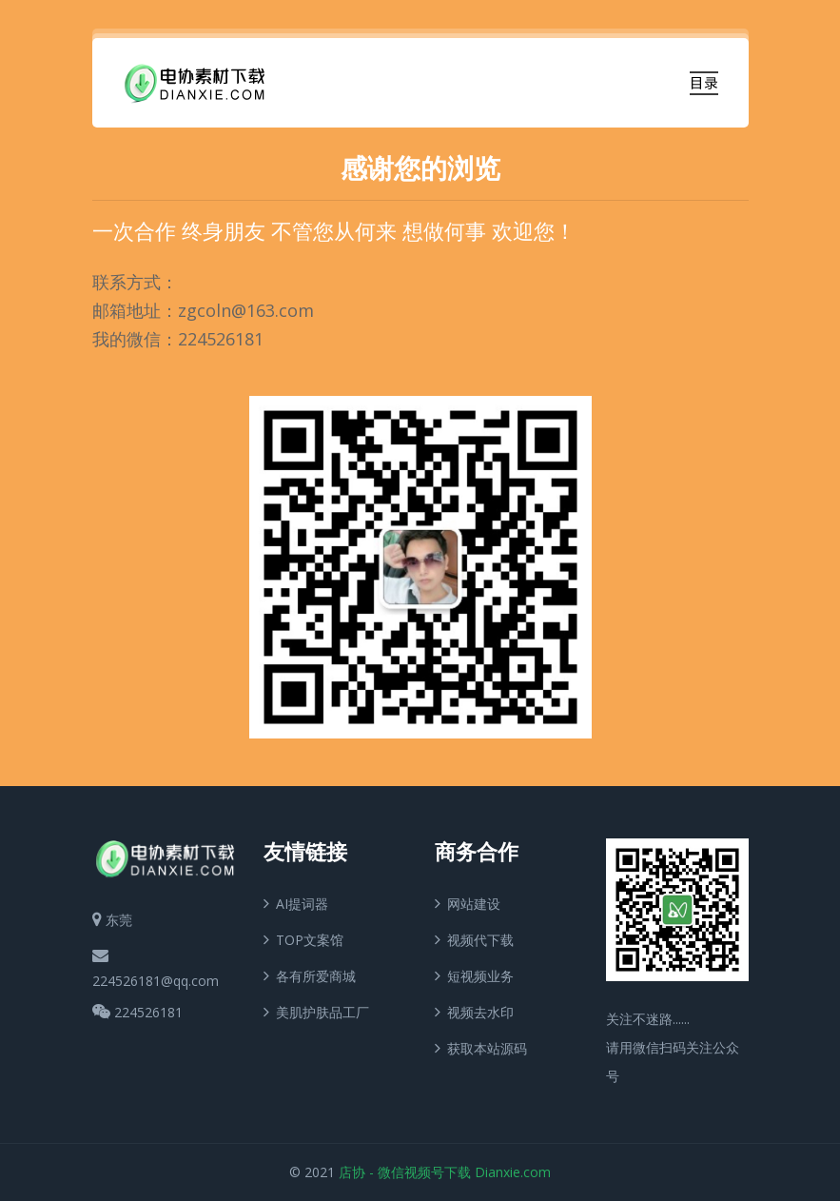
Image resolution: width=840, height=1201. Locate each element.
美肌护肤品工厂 (316, 1011)
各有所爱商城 (310, 975)
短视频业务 (474, 975)
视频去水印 (474, 1011)
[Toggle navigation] (704, 83)
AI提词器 (296, 902)
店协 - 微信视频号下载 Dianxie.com (445, 1172)
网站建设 (467, 902)
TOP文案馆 (303, 939)
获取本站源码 (481, 1047)
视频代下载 (474, 939)
